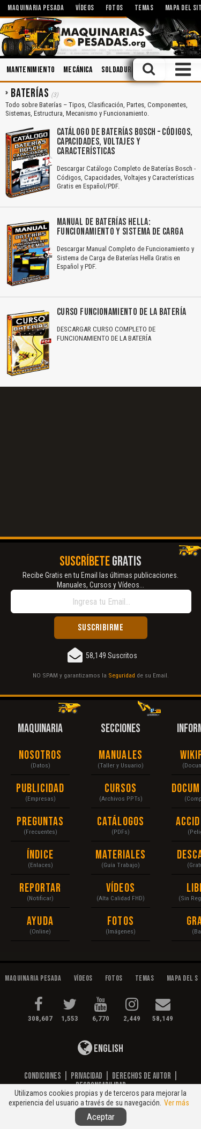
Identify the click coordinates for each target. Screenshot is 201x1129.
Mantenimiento (30, 70)
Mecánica (78, 70)
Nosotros (40, 755)
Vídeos (120, 888)
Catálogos (120, 822)
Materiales (120, 855)
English (100, 1047)
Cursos (121, 788)
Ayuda (40, 921)
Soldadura (118, 70)
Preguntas (40, 822)
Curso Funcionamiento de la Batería (121, 312)
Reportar (40, 888)
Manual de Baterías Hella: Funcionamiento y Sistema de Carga (120, 226)
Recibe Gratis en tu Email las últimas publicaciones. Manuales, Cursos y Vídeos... (100, 580)
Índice (40, 855)
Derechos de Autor (141, 1076)
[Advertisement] (100, 462)
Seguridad (121, 675)
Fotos (120, 921)
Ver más (176, 1102)
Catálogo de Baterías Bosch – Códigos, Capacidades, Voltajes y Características (124, 141)
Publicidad (40, 788)
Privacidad (86, 1076)
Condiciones (42, 1076)
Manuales (121, 755)
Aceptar (101, 1116)
